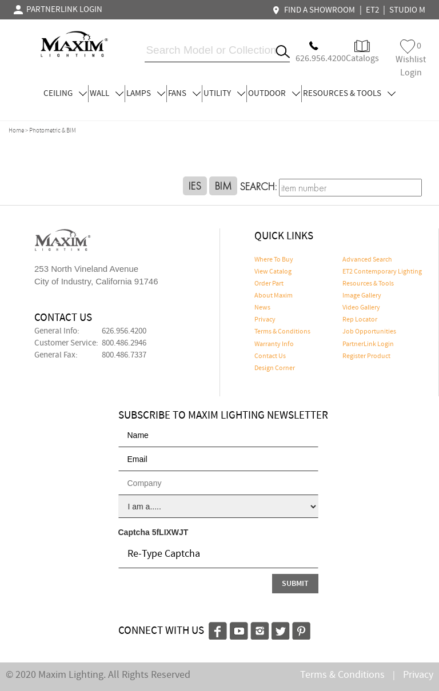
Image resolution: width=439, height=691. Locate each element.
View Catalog (273, 271)
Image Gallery (361, 295)
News (262, 307)
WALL (106, 93)
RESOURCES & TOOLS (349, 93)
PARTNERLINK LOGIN (58, 9)
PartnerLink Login (368, 344)
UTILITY (224, 93)
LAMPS (145, 93)
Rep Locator (359, 319)
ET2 (372, 10)
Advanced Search (367, 259)
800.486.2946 (124, 343)
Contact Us (270, 356)
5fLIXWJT (170, 532)
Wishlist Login (411, 59)
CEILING (65, 93)
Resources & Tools (368, 283)
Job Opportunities (369, 331)
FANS (184, 93)
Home (16, 131)
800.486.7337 (124, 355)
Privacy (265, 319)
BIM (223, 185)
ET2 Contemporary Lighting (382, 271)
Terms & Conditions (282, 331)
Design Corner (274, 368)
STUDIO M (407, 10)
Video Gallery (361, 307)
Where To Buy (273, 259)
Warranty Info (274, 344)
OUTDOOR (274, 93)
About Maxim (273, 295)
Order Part (269, 283)
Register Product (366, 356)
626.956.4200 (124, 331)
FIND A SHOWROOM (315, 10)
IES (195, 185)
